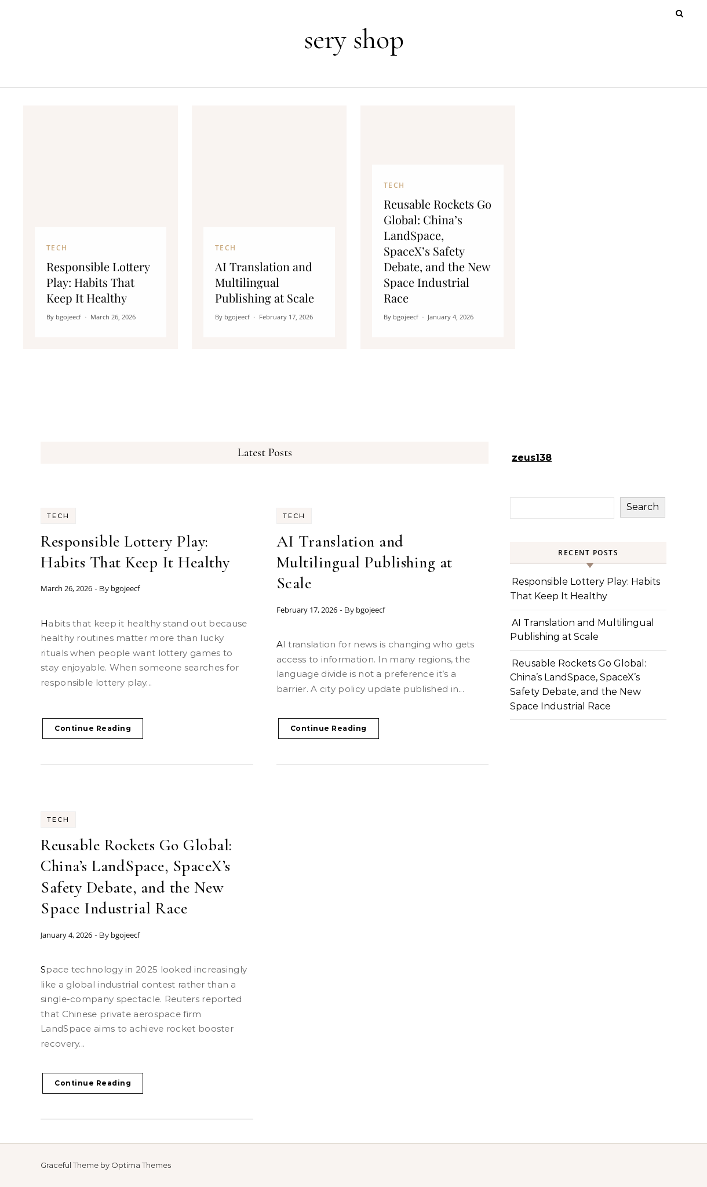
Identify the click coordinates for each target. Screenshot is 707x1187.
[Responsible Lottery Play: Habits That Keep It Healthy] (100, 227)
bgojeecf (125, 588)
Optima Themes (141, 1165)
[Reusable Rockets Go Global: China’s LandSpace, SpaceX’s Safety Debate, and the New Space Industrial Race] (437, 227)
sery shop (354, 39)
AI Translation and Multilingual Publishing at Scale (364, 562)
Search (642, 506)
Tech (58, 516)
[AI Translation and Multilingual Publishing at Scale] (269, 227)
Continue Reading (92, 728)
